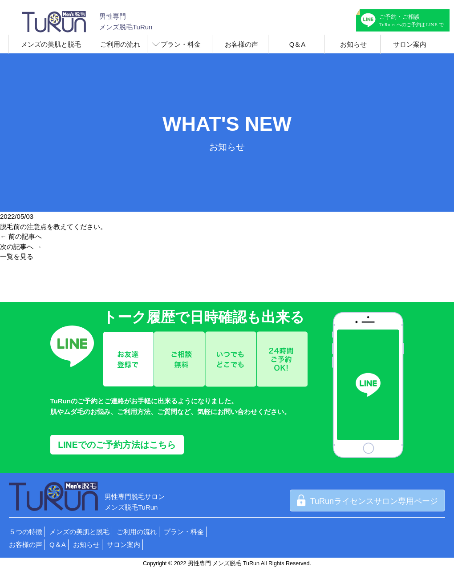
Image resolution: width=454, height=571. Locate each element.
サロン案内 (409, 44)
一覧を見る (16, 256)
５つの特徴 (25, 531)
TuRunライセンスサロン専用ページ (367, 501)
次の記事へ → (21, 246)
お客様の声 (241, 44)
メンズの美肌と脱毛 (51, 44)
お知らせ (353, 44)
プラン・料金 (181, 44)
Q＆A (297, 44)
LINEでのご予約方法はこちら (116, 445)
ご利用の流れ (120, 44)
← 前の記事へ (21, 236)
